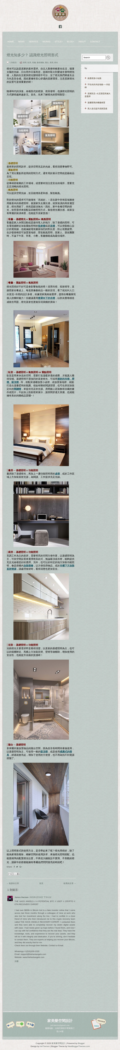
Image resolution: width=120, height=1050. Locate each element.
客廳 (34, 62)
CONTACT (95, 41)
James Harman (22, 897)
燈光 (56, 62)
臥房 (29, 62)
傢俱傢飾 (40, 62)
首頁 (41, 883)
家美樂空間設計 (58, 1043)
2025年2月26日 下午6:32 (40, 897)
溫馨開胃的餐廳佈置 (96, 102)
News (21, 41)
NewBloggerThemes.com (79, 1046)
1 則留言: (14, 62)
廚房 (51, 62)
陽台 (47, 62)
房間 (24, 62)
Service (33, 41)
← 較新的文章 (13, 883)
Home (11, 41)
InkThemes (45, 1046)
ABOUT (82, 41)
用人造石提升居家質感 (97, 108)
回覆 (17, 961)
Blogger (81, 1043)
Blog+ (70, 41)
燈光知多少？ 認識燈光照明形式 (32, 55)
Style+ (59, 41)
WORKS (46, 41)
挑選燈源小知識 (94, 78)
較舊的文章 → (70, 883)
